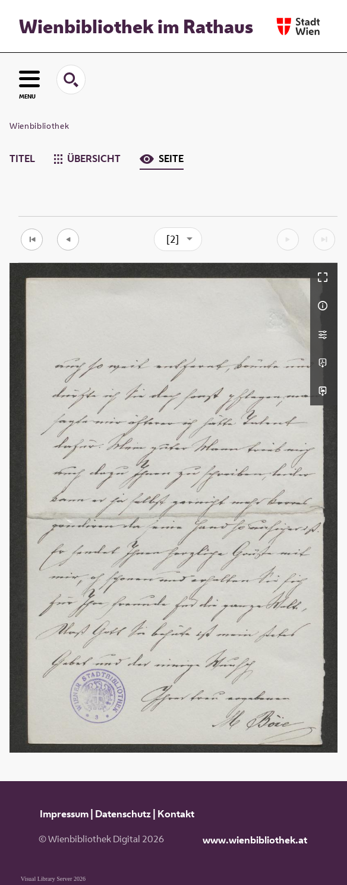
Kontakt (175, 813)
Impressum (64, 813)
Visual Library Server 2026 (53, 879)
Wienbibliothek (39, 125)
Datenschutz (123, 813)
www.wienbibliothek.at (255, 839)
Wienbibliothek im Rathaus (136, 26)
